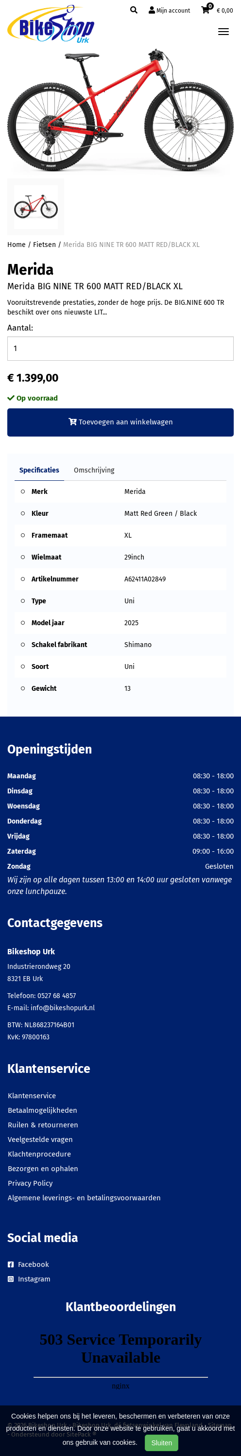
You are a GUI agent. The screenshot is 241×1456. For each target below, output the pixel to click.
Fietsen (44, 245)
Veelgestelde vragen (40, 1139)
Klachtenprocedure (39, 1154)
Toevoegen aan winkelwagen (121, 422)
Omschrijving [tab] (94, 470)
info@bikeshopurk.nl (63, 1008)
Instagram (29, 1279)
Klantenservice (32, 1095)
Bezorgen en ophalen (43, 1168)
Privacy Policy (30, 1183)
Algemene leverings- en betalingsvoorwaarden (84, 1197)
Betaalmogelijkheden (42, 1110)
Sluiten (161, 1443)
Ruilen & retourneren (43, 1125)
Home (16, 245)
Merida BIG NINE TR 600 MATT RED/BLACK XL (131, 245)
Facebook (28, 1264)
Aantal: (20, 328)
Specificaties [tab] (39, 470)
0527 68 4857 (56, 996)
